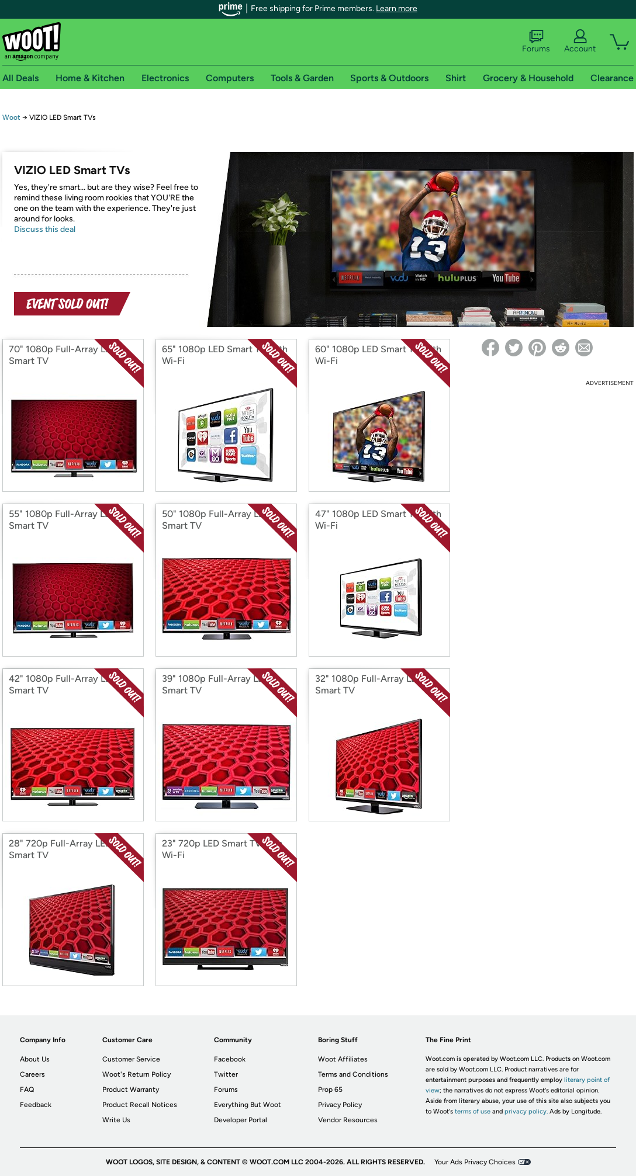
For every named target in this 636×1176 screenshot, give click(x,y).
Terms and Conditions (353, 1074)
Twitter (226, 1074)
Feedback (35, 1105)
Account (580, 41)
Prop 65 (330, 1089)
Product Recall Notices (139, 1105)
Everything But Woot (247, 1105)
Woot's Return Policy (136, 1074)
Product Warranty (130, 1089)
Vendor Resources (348, 1120)
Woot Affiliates (343, 1059)
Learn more (396, 8)
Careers (32, 1074)
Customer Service (131, 1059)
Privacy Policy (340, 1105)
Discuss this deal (44, 229)
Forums (536, 41)
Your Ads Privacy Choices (475, 1162)
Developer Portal (240, 1120)
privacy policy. (526, 1111)
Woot (11, 117)
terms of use (472, 1111)
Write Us (116, 1120)
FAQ (27, 1089)
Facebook (230, 1059)
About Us (35, 1059)
